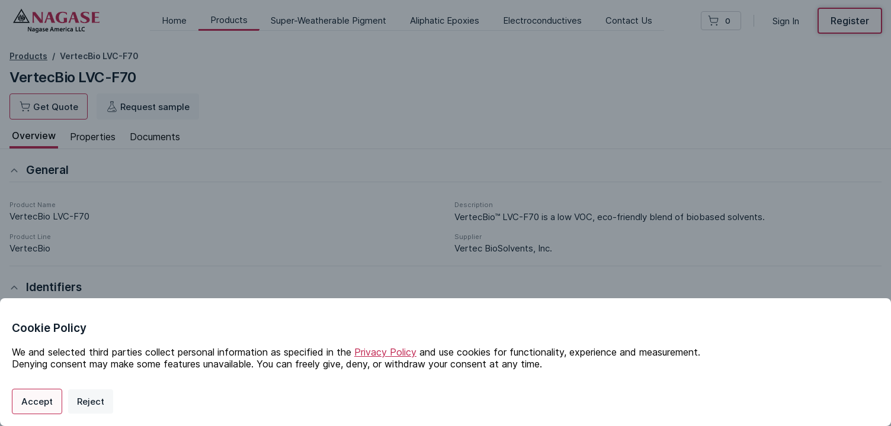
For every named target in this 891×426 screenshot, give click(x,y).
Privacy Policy (385, 352)
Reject (90, 401)
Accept (37, 401)
